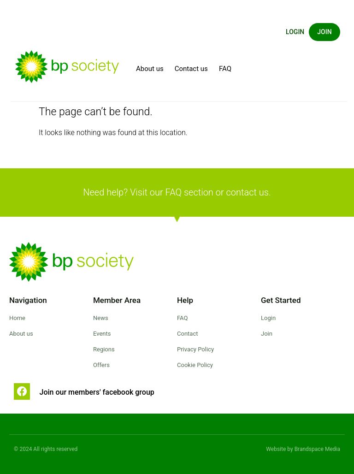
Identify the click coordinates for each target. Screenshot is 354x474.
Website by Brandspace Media (303, 449)
